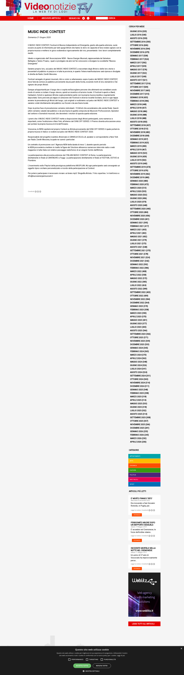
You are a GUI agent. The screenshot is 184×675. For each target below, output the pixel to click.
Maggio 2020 (136, 195)
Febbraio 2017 (137, 59)
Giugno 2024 (136, 365)
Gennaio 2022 (136, 264)
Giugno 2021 (136, 240)
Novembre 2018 (137, 132)
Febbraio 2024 (137, 351)
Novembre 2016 (137, 49)
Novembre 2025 (137, 424)
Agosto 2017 (136, 80)
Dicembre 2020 (137, 219)
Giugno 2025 (136, 407)
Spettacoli (134, 479)
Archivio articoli (51, 18)
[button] (92, 671)
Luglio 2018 (135, 118)
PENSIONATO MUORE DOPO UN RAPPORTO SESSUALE (143, 523)
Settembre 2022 (138, 292)
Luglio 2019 (135, 160)
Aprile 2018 (135, 108)
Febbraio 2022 (137, 268)
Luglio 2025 (135, 410)
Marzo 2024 (136, 355)
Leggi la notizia (136, 510)
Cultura (133, 470)
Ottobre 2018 (136, 129)
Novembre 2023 (137, 341)
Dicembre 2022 (137, 303)
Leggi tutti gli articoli (143, 624)
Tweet (38, 192)
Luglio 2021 (135, 243)
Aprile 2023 (135, 316)
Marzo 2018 (136, 104)
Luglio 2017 (135, 76)
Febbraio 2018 (137, 101)
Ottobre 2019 (136, 170)
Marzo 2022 (136, 271)
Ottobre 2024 (136, 379)
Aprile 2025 (135, 400)
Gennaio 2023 (136, 306)
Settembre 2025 (138, 417)
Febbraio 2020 (137, 184)
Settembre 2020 (138, 209)
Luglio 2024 (135, 369)
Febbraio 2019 (137, 143)
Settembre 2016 (138, 42)
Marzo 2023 (136, 313)
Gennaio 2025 (136, 390)
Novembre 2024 (137, 383)
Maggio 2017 (136, 69)
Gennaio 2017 (136, 56)
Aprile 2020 (135, 191)
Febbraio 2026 (137, 435)
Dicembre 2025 (137, 428)
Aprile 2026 (135, 442)
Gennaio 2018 (136, 97)
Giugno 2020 (136, 198)
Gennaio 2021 (136, 223)
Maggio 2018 (136, 111)
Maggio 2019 (136, 153)
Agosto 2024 (136, 372)
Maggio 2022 (136, 278)
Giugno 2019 (136, 156)
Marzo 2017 (136, 63)
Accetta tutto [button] (82, 666)
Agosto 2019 (136, 163)
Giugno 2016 (136, 31)
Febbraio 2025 (137, 393)
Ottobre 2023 (136, 337)
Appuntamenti (135, 456)
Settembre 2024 (138, 376)
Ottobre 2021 (136, 254)
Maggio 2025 (136, 403)
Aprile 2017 (135, 66)
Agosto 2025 (136, 414)
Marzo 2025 (136, 396)
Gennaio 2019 (136, 139)
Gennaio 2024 (136, 348)
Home (31, 18)
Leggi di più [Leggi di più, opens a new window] (121, 655)
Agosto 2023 (136, 330)
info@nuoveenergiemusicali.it (40, 176)
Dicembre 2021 (137, 261)
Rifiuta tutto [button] (102, 666)
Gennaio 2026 (136, 431)
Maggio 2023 (136, 320)
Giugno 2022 (136, 282)
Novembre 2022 (137, 299)
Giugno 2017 (136, 73)
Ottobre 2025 (136, 421)
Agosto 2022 (136, 289)
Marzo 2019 (136, 146)
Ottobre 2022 (136, 296)
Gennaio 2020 (136, 181)
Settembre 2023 (138, 334)
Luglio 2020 (135, 202)
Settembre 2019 (138, 167)
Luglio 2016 (135, 35)
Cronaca (133, 465)
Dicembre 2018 (137, 136)
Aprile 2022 (135, 275)
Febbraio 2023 (137, 310)
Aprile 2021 (135, 233)
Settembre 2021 (138, 250)
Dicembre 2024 (137, 386)
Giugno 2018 (136, 115)
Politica (133, 475)
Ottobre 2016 (136, 45)
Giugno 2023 (136, 323)
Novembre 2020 (137, 216)
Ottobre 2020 (136, 212)
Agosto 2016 (136, 38)
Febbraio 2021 (137, 226)
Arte (131, 461)
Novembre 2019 (137, 174)
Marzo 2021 (136, 230)
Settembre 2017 (138, 83)
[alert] (92, 660)
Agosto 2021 (136, 247)
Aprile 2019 (135, 150)
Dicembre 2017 (137, 94)
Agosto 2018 (136, 122)
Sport (132, 484)
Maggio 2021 (136, 236)
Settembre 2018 (138, 125)
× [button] (181, 649)
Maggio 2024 (136, 362)
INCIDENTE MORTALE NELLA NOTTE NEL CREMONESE (143, 549)
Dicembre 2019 (137, 177)
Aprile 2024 (135, 358)
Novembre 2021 (137, 257)
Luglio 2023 (135, 327)
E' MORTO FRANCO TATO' (141, 498)
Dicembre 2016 (137, 52)
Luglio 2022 (135, 285)
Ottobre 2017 (136, 87)
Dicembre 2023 (137, 344)
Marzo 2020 (136, 188)
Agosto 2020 (136, 205)
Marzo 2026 (136, 438)
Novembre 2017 (137, 90)
